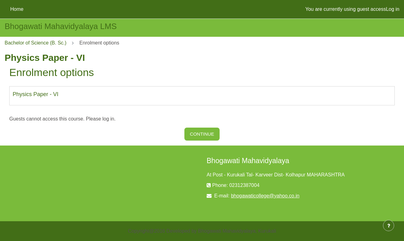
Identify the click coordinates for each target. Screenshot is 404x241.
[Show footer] (388, 225)
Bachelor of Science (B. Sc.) (35, 42)
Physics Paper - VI (35, 94)
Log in (392, 9)
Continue (202, 134)
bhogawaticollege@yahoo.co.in (265, 195)
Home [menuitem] (16, 9)
